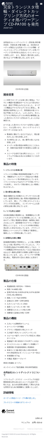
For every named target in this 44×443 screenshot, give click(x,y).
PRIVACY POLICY (19, 429)
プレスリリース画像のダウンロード (17, 402)
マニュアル (25, 422)
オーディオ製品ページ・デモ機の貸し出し (19, 398)
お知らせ (38, 418)
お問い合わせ (37, 422)
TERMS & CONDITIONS (34, 429)
